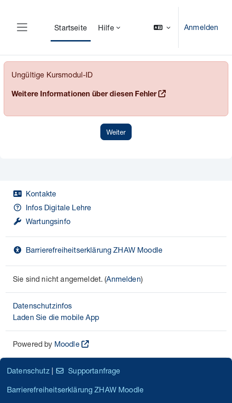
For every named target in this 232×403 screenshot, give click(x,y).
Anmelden (201, 27)
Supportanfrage (87, 370)
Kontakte (34, 193)
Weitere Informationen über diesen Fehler (84, 95)
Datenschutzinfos (42, 305)
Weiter (116, 132)
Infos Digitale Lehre (52, 207)
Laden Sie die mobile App (56, 317)
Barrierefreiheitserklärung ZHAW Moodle (87, 249)
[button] (162, 27)
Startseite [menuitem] (70, 27)
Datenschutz (28, 370)
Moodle (67, 343)
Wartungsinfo (41, 221)
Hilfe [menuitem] (106, 27)
